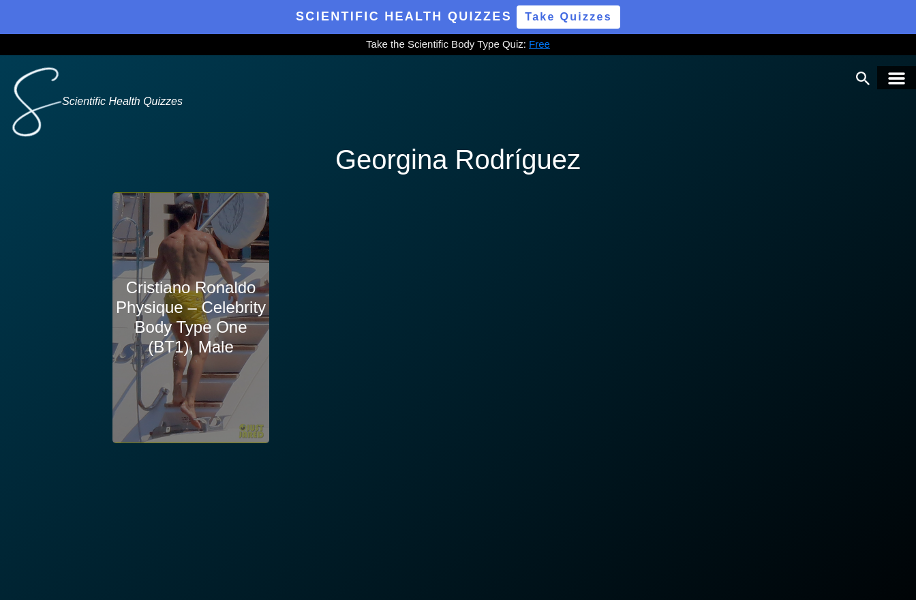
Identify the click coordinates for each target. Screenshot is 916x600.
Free (539, 44)
